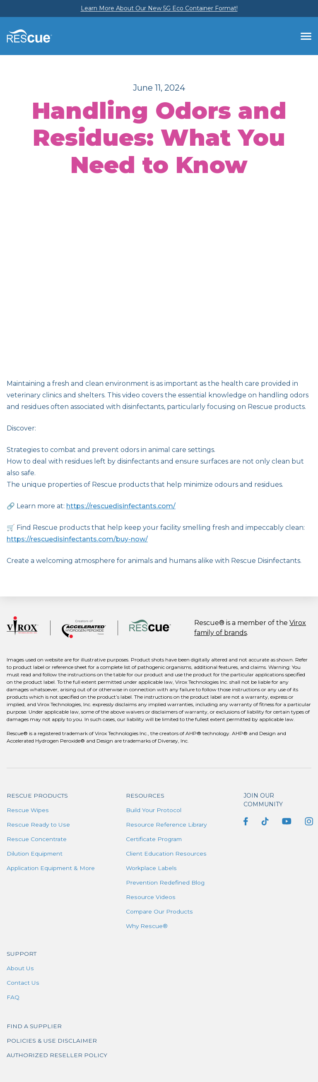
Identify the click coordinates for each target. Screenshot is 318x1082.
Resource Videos (150, 897)
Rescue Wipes (27, 810)
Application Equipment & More (51, 868)
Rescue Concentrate (36, 839)
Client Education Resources (166, 853)
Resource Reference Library (166, 824)
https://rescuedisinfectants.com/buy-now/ (77, 539)
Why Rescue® (147, 926)
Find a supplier (34, 1026)
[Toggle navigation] (306, 36)
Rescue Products (37, 795)
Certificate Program (154, 839)
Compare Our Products (159, 911)
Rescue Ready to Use (38, 824)
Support (22, 953)
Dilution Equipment (35, 853)
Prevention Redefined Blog (166, 882)
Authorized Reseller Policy (57, 1055)
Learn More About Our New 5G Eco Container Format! (159, 8)
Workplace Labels (151, 868)
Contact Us (23, 982)
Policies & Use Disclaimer (52, 1040)
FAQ (13, 997)
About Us (20, 968)
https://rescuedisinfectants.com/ (121, 506)
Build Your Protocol (153, 810)
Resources (145, 795)
